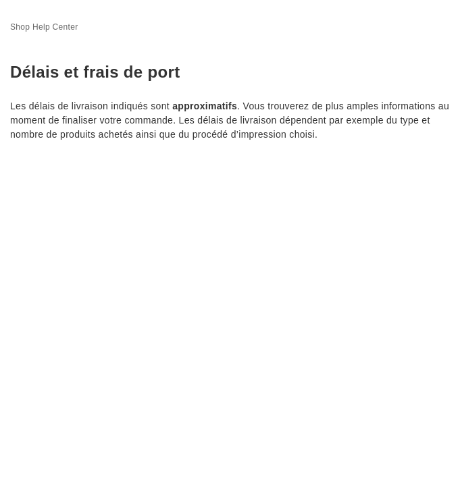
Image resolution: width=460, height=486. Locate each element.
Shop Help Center (44, 27)
